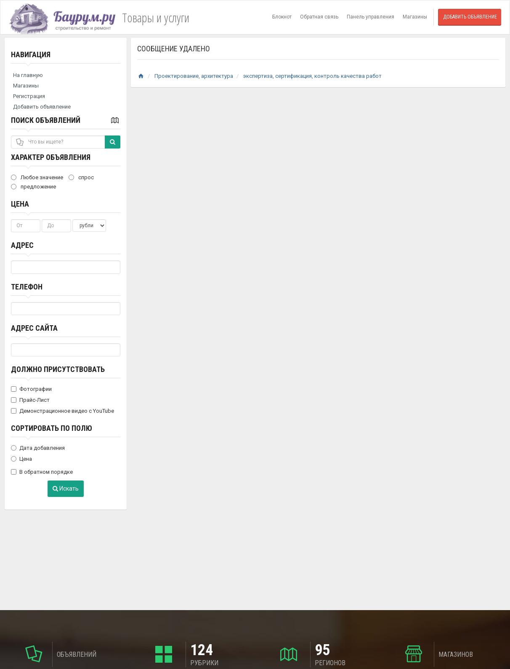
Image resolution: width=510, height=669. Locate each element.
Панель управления (370, 17)
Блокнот (282, 17)
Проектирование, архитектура (193, 76)
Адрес (22, 245)
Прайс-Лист (30, 400)
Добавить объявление (470, 17)
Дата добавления (38, 448)
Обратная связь (319, 17)
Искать (66, 488)
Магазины (415, 17)
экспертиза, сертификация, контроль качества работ (312, 76)
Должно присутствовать (58, 369)
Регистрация (29, 96)
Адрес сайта (34, 328)
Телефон (26, 286)
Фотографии (31, 389)
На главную (28, 75)
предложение (33, 186)
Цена (20, 203)
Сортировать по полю (51, 428)
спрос (81, 177)
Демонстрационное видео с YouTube (62, 411)
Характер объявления (50, 157)
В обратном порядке (42, 472)
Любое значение (37, 177)
